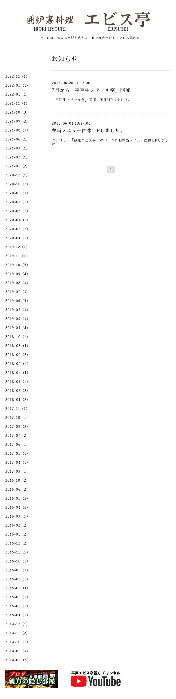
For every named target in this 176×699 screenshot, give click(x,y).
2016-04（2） (17, 507)
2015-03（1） (17, 597)
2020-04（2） (17, 220)
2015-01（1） (17, 615)
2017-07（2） (17, 435)
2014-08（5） (18, 660)
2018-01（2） (17, 399)
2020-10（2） (17, 184)
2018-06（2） (17, 354)
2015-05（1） (17, 588)
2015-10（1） (17, 561)
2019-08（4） (17, 283)
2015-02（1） (17, 606)
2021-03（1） (17, 148)
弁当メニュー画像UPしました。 (88, 130)
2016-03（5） (17, 516)
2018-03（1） (17, 381)
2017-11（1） (17, 408)
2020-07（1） (17, 202)
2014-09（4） (17, 651)
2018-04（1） (17, 372)
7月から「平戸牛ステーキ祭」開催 (91, 90)
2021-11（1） (17, 103)
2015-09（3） (17, 570)
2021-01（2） (17, 166)
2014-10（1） (17, 642)
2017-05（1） (17, 453)
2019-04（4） (17, 319)
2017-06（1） (17, 444)
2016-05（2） (17, 498)
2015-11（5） (17, 552)
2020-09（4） (17, 193)
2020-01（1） (17, 238)
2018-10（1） (17, 337)
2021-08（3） (17, 130)
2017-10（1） (17, 417)
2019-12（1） (17, 247)
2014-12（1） (17, 624)
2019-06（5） (17, 301)
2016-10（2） (17, 480)
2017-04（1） (17, 462)
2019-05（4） (17, 310)
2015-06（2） (17, 579)
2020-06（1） (17, 211)
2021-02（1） (17, 157)
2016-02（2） (17, 525)
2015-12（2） (17, 543)
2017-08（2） (17, 426)
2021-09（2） (17, 121)
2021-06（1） (17, 139)
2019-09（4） (17, 274)
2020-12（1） (17, 175)
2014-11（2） (17, 633)
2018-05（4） (18, 363)
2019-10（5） (17, 265)
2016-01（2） (17, 534)
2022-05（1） (17, 85)
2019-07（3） (17, 292)
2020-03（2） (17, 229)
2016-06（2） (17, 489)
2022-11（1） (17, 76)
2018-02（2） (17, 390)
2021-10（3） (17, 112)
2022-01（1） (17, 94)
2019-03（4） (17, 328)
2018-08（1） (17, 346)
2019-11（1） (17, 256)
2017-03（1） (17, 471)
